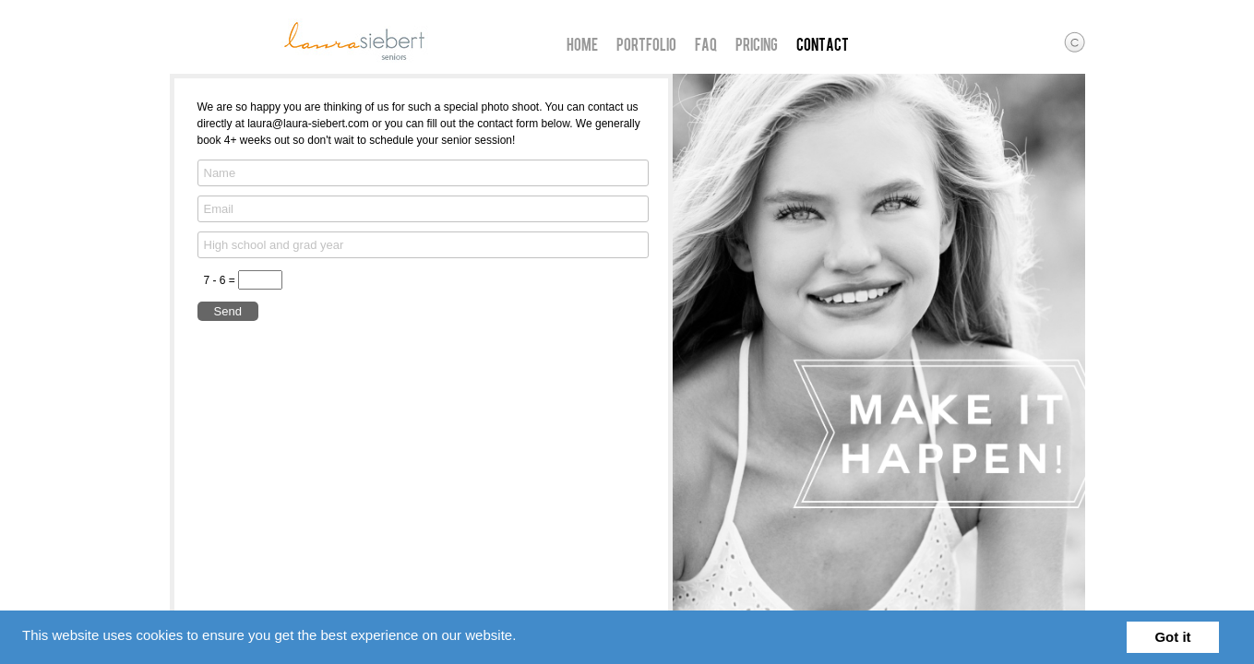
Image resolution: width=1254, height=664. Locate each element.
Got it (1172, 637)
